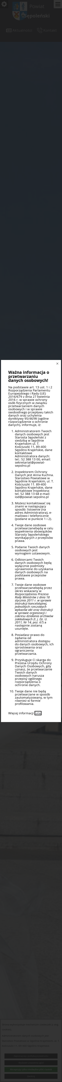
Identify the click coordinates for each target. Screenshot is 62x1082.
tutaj (38, 713)
